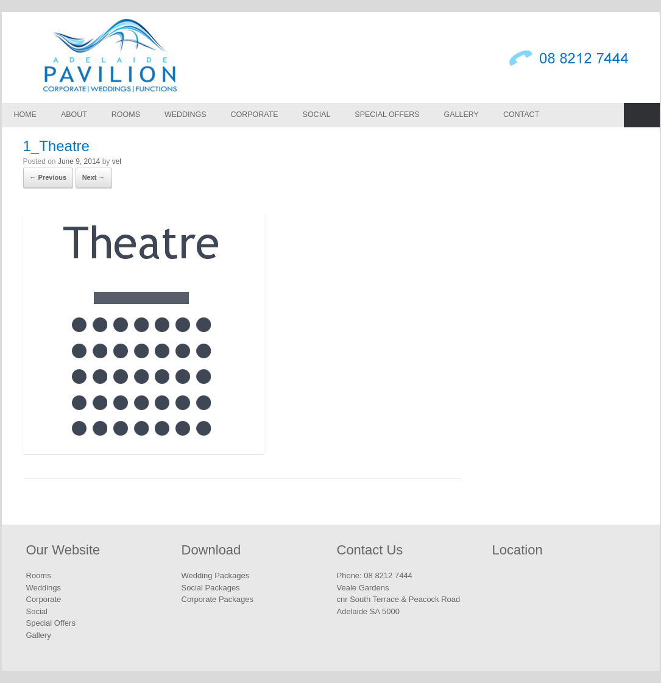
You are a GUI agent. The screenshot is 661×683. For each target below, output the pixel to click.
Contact (521, 114)
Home (25, 114)
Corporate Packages (218, 599)
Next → (93, 177)
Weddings (185, 114)
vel (116, 161)
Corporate (254, 114)
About (74, 114)
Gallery (461, 114)
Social (317, 114)
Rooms (125, 114)
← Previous (48, 177)
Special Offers (387, 114)
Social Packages (211, 587)
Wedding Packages (216, 575)
